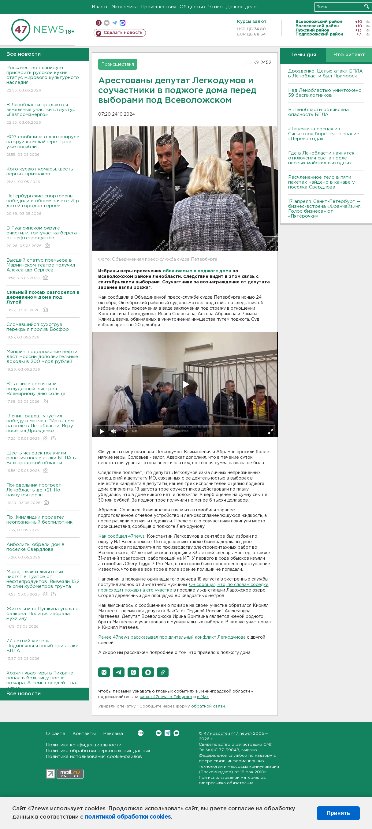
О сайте (55, 734)
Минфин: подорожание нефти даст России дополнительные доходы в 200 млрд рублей (43, 361)
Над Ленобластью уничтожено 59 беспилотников (325, 92)
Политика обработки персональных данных (98, 751)
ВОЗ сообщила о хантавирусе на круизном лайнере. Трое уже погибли (43, 146)
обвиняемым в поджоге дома (197, 271)
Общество (192, 7)
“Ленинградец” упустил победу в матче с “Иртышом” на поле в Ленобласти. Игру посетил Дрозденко (43, 427)
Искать (366, 6)
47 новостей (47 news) (228, 733)
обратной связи (208, 706)
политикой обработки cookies (128, 817)
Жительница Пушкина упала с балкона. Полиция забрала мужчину (43, 618)
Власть (100, 7)
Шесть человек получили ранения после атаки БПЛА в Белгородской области (43, 462)
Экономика (125, 7)
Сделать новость (123, 33)
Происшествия (158, 7)
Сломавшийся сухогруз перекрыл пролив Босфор (43, 331)
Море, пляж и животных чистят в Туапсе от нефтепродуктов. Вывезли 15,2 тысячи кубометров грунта (43, 583)
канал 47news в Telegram (166, 697)
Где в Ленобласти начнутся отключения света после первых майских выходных (321, 158)
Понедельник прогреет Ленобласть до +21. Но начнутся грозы (43, 494)
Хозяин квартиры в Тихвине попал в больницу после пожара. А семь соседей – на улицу (43, 684)
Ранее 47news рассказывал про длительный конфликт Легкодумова (172, 637)
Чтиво (215, 7)
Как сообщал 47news (121, 536)
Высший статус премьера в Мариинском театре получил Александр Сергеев (43, 269)
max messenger (122, 23)
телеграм (114, 23)
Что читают (349, 55)
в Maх (203, 697)
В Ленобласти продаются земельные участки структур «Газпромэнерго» (43, 114)
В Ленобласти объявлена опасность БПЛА (318, 112)
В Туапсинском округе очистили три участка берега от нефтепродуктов (43, 237)
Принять (338, 813)
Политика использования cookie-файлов (94, 757)
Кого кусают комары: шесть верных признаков (43, 176)
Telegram (167, 733)
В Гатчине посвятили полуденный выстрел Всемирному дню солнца (43, 393)
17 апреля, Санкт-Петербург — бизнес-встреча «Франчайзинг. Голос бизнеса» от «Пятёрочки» (324, 209)
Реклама (113, 734)
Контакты (84, 734)
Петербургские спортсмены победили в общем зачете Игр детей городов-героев (43, 205)
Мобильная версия (99, 23)
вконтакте (107, 23)
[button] (104, 672)
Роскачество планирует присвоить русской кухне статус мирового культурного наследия (43, 79)
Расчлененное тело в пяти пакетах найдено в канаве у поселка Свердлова (321, 182)
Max (176, 733)
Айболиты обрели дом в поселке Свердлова (43, 551)
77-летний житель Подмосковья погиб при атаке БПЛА (43, 650)
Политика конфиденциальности (83, 745)
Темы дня (303, 55)
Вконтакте (140, 733)
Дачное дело (241, 7)
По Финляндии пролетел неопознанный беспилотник (43, 524)
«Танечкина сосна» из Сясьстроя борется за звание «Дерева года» (323, 134)
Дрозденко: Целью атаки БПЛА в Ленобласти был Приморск (325, 73)
